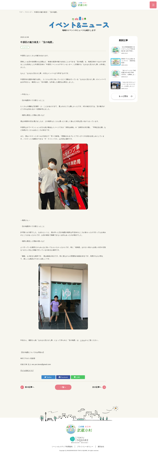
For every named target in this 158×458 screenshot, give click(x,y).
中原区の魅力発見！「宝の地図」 (46, 12)
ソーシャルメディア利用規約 (62, 446)
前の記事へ (27, 387)
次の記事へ (99, 387)
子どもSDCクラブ (27, 370)
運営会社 (101, 446)
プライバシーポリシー (85, 446)
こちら (82, 340)
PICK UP (28, 12)
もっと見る (123, 96)
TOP (21, 12)
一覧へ (63, 387)
